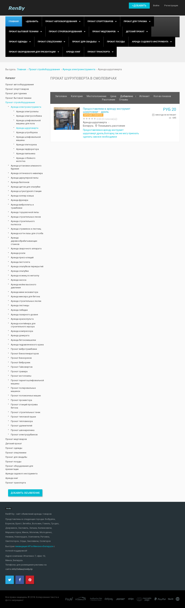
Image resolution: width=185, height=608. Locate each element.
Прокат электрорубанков (24, 434)
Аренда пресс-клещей (22, 257)
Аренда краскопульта (22, 319)
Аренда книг (11, 478)
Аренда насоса (18, 280)
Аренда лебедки (19, 310)
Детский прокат (13, 443)
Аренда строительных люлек (26, 301)
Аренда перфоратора (27, 149)
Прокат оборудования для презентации (19, 467)
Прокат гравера (19, 371)
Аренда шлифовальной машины (28, 138)
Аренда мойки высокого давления (23, 286)
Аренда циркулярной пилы (24, 178)
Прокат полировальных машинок (23, 389)
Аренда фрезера (19, 200)
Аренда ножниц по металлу (25, 275)
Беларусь (88, 125)
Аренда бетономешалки (23, 340)
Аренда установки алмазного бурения (26, 167)
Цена (113, 96)
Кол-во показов (163, 96)
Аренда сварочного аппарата (26, 248)
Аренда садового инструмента (21, 473)
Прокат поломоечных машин (26, 395)
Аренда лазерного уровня (24, 314)
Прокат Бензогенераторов (25, 353)
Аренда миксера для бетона (25, 296)
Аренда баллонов (20, 182)
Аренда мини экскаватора (24, 292)
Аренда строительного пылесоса (23, 223)
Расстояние (109, 99)
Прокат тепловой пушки (23, 416)
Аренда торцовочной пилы (25, 212)
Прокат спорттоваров (17, 89)
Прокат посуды (13, 461)
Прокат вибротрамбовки (24, 349)
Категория (77, 96)
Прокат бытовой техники (18, 98)
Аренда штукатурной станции (26, 191)
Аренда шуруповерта (95, 122)
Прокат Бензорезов (21, 358)
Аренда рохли (18, 253)
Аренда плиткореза (26, 144)
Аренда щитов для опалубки (25, 187)
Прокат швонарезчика (22, 430)
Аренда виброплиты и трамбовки (22, 206)
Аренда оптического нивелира (27, 173)
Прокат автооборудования (19, 84)
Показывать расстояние (111, 125)
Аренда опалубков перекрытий (27, 266)
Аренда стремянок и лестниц (26, 229)
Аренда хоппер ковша (22, 195)
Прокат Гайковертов (22, 367)
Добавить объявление (25, 493)
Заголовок (61, 96)
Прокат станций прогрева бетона (24, 406)
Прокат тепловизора (22, 421)
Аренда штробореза (27, 132)
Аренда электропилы (27, 111)
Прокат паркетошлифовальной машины (27, 382)
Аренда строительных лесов (26, 217)
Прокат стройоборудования (20, 102)
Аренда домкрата (20, 335)
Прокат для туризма (16, 93)
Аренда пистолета (20, 262)
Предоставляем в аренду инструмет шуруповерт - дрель (106, 110)
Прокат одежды (13, 448)
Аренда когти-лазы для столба (27, 233)
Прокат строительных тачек (25, 412)
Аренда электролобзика (29, 116)
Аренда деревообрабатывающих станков (24, 240)
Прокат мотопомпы (21, 376)
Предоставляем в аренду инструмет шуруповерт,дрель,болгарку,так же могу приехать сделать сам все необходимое (111, 133)
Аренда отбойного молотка (25, 160)
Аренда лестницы (20, 305)
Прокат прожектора (21, 400)
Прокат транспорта (15, 482)
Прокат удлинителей (21, 425)
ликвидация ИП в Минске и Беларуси (34, 546)
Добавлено (127, 96)
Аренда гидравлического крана (27, 344)
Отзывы (123, 99)
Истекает (144, 96)
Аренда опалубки (20, 271)
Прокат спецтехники (15, 452)
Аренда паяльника (25, 153)
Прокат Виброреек (20, 362)
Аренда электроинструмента (26, 107)
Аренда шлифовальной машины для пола (28, 122)
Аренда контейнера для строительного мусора (23, 325)
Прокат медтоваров (16, 439)
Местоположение (97, 96)
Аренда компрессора (22, 331)
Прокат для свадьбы (16, 457)
